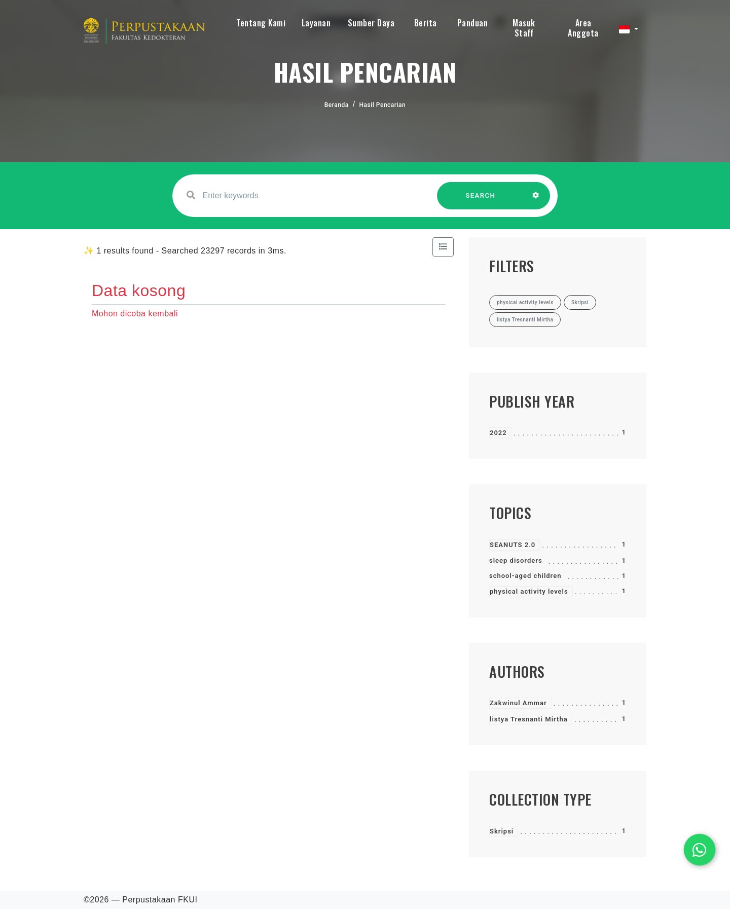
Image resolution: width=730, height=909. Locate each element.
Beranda (336, 104)
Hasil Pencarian (382, 104)
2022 (498, 433)
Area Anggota (583, 28)
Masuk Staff (524, 28)
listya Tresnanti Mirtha (529, 719)
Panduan (472, 23)
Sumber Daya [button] (371, 23)
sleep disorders (515, 560)
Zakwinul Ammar (518, 703)
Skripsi (502, 831)
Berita (425, 23)
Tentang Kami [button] (260, 23)
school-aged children (525, 575)
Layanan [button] (316, 23)
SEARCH (480, 200)
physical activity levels (529, 591)
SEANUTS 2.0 (512, 545)
